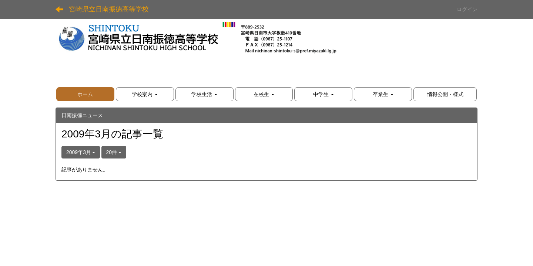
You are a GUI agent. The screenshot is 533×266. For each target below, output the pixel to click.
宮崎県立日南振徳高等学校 (109, 9)
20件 (113, 152)
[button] (145, 94)
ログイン (467, 9)
